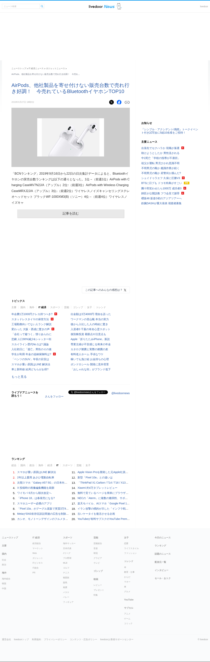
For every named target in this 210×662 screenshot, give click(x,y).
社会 (4, 560)
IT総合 (35, 568)
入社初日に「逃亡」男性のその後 (31, 349)
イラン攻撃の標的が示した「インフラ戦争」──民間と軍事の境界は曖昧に (122, 508)
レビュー (98, 585)
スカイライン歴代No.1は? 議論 (30, 344)
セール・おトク (163, 578)
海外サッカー (69, 543)
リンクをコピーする (127, 102)
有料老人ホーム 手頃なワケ (87, 354)
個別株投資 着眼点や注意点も (88, 334)
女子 (89, 307)
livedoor (204, 6)
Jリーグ (66, 553)
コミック (128, 623)
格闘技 (66, 577)
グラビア (98, 558)
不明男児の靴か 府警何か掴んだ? (161, 173)
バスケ (66, 592)
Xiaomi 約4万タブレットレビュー (97, 487)
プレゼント (99, 590)
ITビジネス (37, 563)
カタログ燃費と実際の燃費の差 (89, 349)
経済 (49, 465)
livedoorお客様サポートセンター (116, 639)
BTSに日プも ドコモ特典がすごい (161, 183)
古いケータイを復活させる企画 (96, 513)
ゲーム (127, 618)
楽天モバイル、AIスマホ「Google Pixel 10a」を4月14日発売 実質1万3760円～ (126, 503)
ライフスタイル (131, 548)
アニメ (127, 614)
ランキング (160, 545)
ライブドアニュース (102, 6)
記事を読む (71, 213)
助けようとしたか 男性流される (160, 153)
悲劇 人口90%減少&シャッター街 (31, 339)
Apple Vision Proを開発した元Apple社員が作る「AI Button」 (114, 472)
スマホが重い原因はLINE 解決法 (30, 364)
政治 (31, 465)
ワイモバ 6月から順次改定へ (34, 492)
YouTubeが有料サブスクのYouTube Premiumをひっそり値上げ (115, 518)
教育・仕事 (129, 572)
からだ (127, 577)
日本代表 (67, 548)
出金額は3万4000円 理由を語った (91, 314)
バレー (66, 597)
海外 (31, 307)
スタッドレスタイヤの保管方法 (30, 319)
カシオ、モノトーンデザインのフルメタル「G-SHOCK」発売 (54, 518)
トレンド (101, 307)
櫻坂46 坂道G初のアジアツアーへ (161, 198)
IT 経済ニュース (36, 68)
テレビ (97, 563)
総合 (13, 465)
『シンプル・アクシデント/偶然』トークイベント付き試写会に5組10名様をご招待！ (169, 131)
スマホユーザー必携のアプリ (34, 503)
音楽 (96, 548)
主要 (13, 307)
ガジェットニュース (55, 68)
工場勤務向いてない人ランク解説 (31, 324)
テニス (66, 572)
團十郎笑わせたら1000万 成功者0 (161, 188)
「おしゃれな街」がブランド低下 (91, 369)
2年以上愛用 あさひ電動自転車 (35, 477)
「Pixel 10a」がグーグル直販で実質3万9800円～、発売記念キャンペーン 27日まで (68, 508)
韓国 (4, 583)
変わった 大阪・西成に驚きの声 (30, 329)
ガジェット (37, 558)
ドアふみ (119, 6)
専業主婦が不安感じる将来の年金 (91, 344)
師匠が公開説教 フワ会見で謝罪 (160, 193)
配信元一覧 (160, 562)
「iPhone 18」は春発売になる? (36, 498)
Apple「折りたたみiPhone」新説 (90, 339)
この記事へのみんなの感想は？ (104, 289)
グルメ (127, 591)
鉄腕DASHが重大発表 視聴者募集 (161, 203)
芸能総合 (98, 543)
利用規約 (36, 639)
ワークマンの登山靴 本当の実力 (90, 319)
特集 (96, 595)
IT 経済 (42, 307)
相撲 (65, 587)
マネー (127, 582)
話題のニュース (163, 554)
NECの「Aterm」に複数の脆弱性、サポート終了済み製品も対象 (116, 498)
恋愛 (126, 543)
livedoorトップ (21, 639)
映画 (96, 579)
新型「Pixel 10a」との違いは (95, 477)
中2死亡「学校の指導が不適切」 (160, 158)
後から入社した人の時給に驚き (89, 324)
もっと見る (19, 376)
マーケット (37, 548)
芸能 (66, 307)
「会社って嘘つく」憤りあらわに (31, 334)
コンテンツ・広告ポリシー (83, 639)
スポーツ (55, 307)
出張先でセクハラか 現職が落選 (160, 148)
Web (34, 553)
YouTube (129, 599)
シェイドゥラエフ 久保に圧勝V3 (160, 178)
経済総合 (36, 543)
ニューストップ (18, 68)
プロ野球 (67, 558)
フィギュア (68, 602)
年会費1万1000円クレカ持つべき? (31, 314)
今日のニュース (163, 537)
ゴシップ (78, 307)
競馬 (65, 582)
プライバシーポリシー (55, 639)
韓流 (96, 553)
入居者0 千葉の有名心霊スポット (90, 329)
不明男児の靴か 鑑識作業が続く (160, 168)
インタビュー (161, 570)
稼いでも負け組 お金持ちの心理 (90, 359)
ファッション (130, 553)
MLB (65, 563)
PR (33, 572)
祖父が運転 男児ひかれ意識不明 (160, 163)
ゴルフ (66, 568)
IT (57, 465)
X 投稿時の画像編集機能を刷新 (35, 487)
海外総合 (6, 579)
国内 (22, 307)
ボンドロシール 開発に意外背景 (90, 364)
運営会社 (6, 639)
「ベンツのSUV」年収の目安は (30, 359)
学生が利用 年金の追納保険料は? (31, 354)
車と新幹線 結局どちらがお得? (29, 369)
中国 (4, 588)
